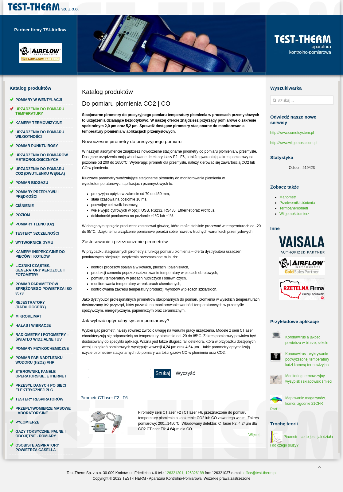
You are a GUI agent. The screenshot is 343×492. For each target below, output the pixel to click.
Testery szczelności (37, 233)
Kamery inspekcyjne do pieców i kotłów (40, 254)
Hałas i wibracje (33, 325)
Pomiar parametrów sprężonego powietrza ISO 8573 (43, 288)
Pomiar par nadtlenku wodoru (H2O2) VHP (39, 360)
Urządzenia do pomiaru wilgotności (39, 134)
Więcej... (255, 435)
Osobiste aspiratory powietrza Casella (37, 447)
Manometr (287, 197)
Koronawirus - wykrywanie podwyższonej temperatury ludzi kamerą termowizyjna (307, 359)
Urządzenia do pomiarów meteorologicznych (41, 157)
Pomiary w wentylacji (38, 100)
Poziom (22, 215)
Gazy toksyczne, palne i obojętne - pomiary (40, 433)
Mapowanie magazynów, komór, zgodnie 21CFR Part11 (297, 403)
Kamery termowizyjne (38, 123)
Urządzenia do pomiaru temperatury (39, 111)
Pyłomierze (27, 422)
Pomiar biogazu (31, 183)
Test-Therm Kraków (43, 7)
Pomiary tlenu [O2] (34, 224)
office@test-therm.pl (260, 473)
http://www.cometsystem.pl (292, 133)
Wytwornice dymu (34, 242)
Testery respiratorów (39, 399)
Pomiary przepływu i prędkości (37, 194)
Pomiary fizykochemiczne (42, 348)
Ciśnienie (24, 206)
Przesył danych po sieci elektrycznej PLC (40, 387)
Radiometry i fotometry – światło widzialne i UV (42, 337)
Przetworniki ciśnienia (297, 203)
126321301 (174, 473)
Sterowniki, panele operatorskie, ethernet (40, 373)
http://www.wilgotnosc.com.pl (293, 143)
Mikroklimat (28, 316)
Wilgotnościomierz (294, 214)
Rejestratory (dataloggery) (30, 304)
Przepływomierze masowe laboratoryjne (43, 410)
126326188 (194, 473)
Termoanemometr (293, 208)
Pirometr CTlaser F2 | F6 (104, 397)
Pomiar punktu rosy (36, 146)
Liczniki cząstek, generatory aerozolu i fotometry (39, 270)
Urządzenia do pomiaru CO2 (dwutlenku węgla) (40, 171)
